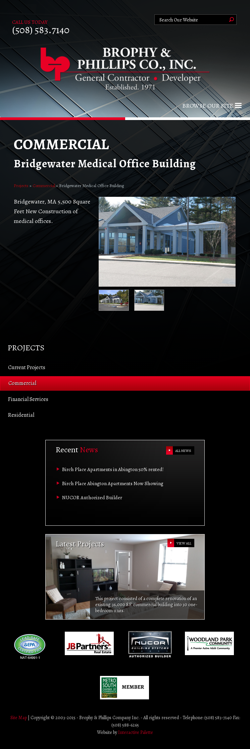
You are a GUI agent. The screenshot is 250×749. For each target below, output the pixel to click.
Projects (21, 185)
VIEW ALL (184, 543)
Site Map (18, 717)
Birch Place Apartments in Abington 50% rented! (113, 469)
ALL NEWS (183, 450)
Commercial (44, 185)
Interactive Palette (135, 732)
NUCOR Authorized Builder (92, 497)
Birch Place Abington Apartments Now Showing (112, 483)
